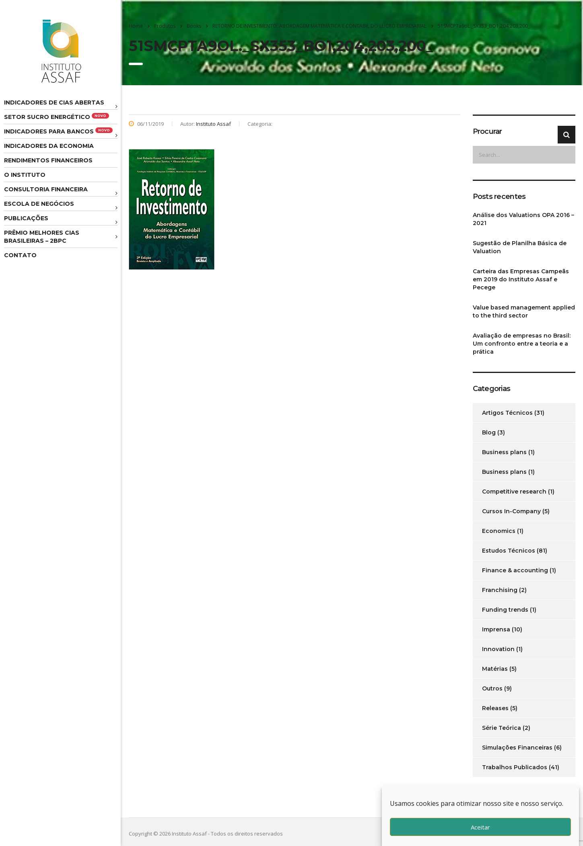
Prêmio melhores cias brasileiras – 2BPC (41, 236)
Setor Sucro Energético (56, 117)
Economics (498, 531)
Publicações (26, 218)
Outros (492, 688)
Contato (20, 255)
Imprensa (496, 629)
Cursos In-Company (511, 511)
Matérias (495, 668)
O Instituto (24, 174)
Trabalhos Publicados (514, 767)
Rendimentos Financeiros (48, 160)
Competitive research (514, 491)
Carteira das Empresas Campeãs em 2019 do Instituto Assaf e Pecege (521, 279)
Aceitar (480, 827)
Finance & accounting (515, 570)
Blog (489, 432)
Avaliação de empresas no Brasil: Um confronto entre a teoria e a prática (522, 343)
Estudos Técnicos (508, 550)
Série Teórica (501, 727)
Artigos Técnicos (507, 412)
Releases (495, 708)
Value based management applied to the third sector (524, 311)
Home (136, 26)
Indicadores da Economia (49, 146)
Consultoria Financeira (46, 189)
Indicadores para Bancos (58, 131)
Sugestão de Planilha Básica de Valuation (520, 247)
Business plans (504, 452)
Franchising (499, 590)
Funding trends (505, 609)
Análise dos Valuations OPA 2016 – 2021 (523, 219)
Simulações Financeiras (517, 747)
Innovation (498, 649)
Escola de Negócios (39, 203)
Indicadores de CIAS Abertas (54, 102)
